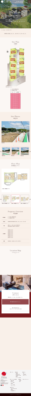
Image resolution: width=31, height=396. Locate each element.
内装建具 (12, 383)
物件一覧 (24, 372)
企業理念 (17, 376)
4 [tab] (17, 145)
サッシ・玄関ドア (13, 382)
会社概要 (17, 373)
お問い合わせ (12, 387)
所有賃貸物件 (24, 374)
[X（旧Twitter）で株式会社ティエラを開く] (1, 385)
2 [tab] (14, 145)
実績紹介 (20, 379)
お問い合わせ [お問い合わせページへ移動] (30, 203)
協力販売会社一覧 (18, 374)
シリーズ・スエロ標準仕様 (14, 379)
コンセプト (12, 372)
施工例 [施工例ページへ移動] (30, 197)
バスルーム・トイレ (13, 385)
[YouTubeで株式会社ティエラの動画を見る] (3, 385)
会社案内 (17, 372)
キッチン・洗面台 (13, 384)
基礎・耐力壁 (12, 380)
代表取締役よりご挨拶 (18, 375)
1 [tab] (13, 145)
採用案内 (12, 389)
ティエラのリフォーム (26, 379)
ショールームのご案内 (18, 377)
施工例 (20, 381)
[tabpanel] (15, 132)
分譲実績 (20, 380)
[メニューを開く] (29, 1)
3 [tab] (16, 145)
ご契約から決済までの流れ (14, 388)
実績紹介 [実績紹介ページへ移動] (30, 192)
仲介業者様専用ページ (13, 390)
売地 (23, 373)
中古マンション (25, 375)
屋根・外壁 (12, 381)
